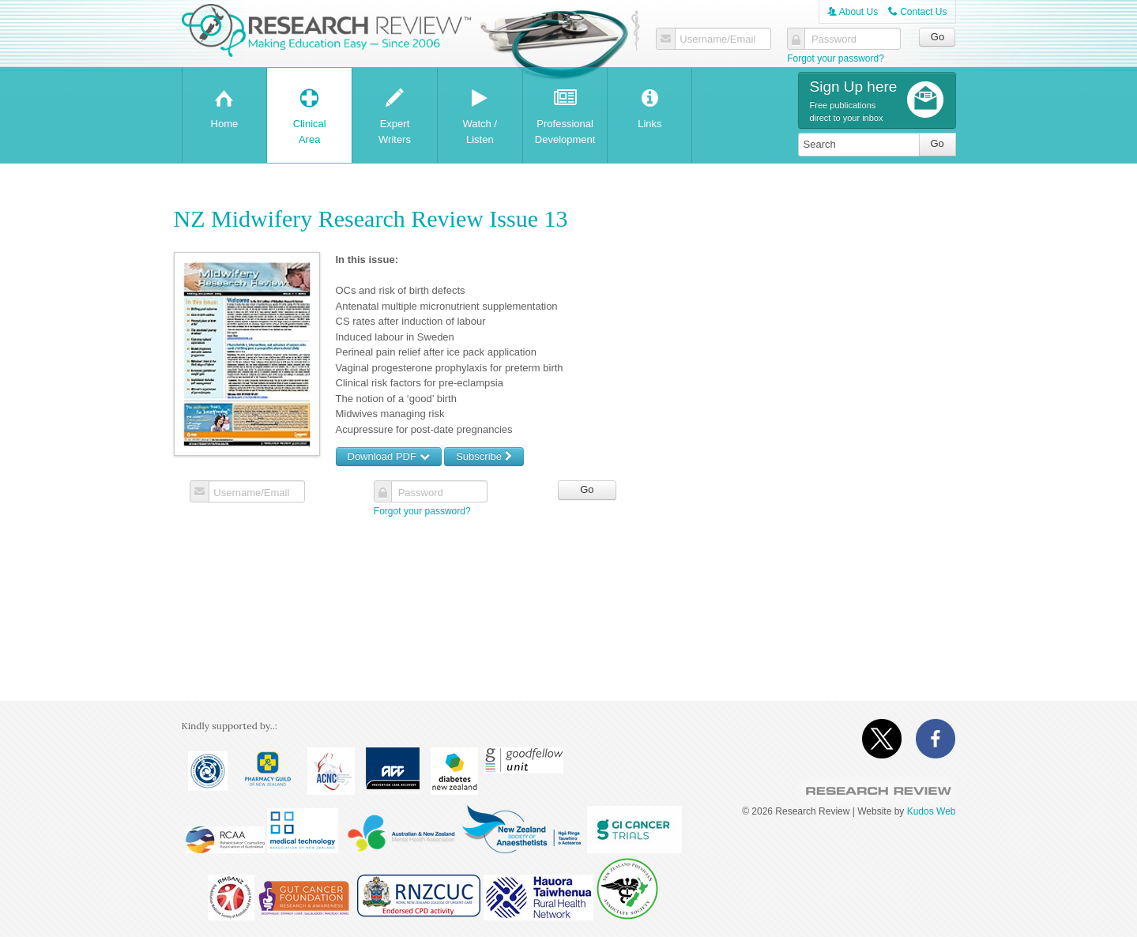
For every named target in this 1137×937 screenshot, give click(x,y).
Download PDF (389, 456)
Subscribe (483, 456)
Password (832, 39)
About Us (852, 11)
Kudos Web (931, 811)
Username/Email (717, 39)
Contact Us (917, 11)
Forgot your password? (835, 58)
